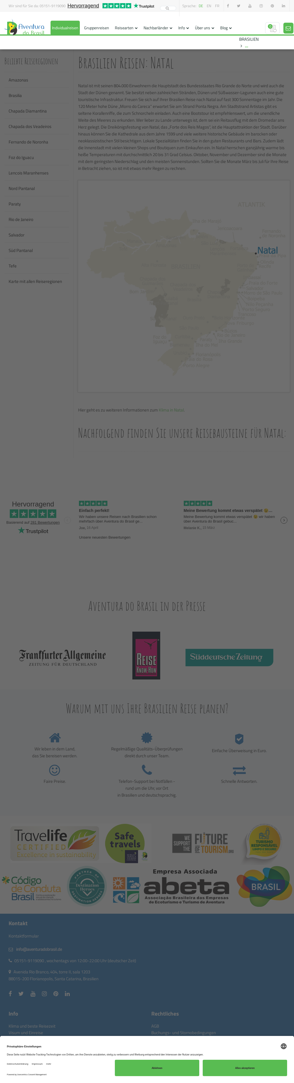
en (209, 6)
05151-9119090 (52, 6)
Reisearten (124, 28)
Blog (224, 28)
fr (217, 6)
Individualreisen (65, 28)
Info (181, 28)
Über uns (202, 28)
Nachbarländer (156, 28)
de (201, 6)
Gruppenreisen (96, 28)
